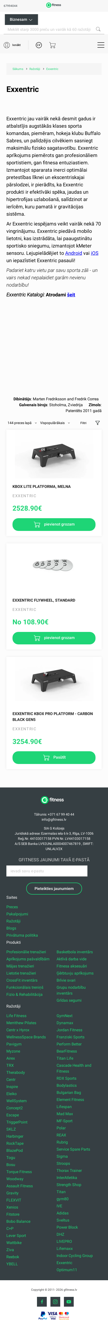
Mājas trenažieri (20, 966)
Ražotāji (13, 921)
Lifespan (64, 1106)
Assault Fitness (19, 1186)
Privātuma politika (22, 935)
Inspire (12, 1086)
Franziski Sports (70, 1037)
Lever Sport (16, 1235)
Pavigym (14, 1044)
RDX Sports (66, 1078)
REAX (61, 1135)
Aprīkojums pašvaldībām (27, 959)
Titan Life (65, 1058)
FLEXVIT (13, 1200)
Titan (61, 1191)
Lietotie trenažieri (21, 973)
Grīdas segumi (69, 1000)
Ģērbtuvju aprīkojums (75, 973)
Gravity (12, 1193)
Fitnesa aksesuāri (72, 966)
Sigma (62, 1156)
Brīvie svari (66, 980)
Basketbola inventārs (75, 952)
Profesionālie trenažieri (26, 952)
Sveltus (63, 1220)
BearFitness (67, 1051)
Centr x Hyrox (17, 1030)
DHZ (60, 1234)
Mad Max (65, 1113)
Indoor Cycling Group (75, 1255)
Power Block (67, 1227)
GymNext (64, 1015)
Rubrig (62, 1142)
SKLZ (11, 1129)
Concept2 (14, 1108)
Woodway (15, 1179)
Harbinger (14, 1136)
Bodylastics (67, 1085)
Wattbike (14, 1242)
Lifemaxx (65, 1248)
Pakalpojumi (17, 914)
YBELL (12, 1264)
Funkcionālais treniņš (24, 987)
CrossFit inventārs (21, 980)
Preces (12, 907)
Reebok (12, 1257)
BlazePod (14, 1150)
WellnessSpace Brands (26, 1037)
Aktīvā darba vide (71, 959)
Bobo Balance (18, 1221)
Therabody (15, 1072)
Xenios (12, 1207)
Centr (10, 1079)
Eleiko (11, 1093)
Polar (61, 1128)
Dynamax (65, 1023)
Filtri (83, 423)
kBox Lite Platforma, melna (41, 486)
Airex (10, 1058)
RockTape (15, 1143)
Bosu (10, 1164)
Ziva (10, 1249)
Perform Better (69, 1044)
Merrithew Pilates (21, 1023)
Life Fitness (16, 1015)
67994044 (10, 6)
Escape (12, 1115)
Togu (10, 1157)
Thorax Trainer (69, 1170)
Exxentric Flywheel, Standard (43, 600)
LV (38, 45)
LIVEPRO (64, 1241)
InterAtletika (67, 1177)
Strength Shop (69, 1184)
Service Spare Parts (73, 1149)
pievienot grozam (59, 524)
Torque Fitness (19, 1171)
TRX (10, 1065)
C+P (9, 1228)
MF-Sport (64, 1121)
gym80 (63, 1199)
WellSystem (16, 1101)
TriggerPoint (16, 1122)
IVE (59, 1206)
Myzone (13, 1051)
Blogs (11, 928)
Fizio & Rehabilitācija (24, 994)
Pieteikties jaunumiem (54, 888)
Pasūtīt (59, 757)
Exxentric (64, 1262)
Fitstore (12, 1214)
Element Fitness (70, 1099)
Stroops (63, 1163)
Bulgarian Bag (69, 1092)
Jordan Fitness (69, 1030)
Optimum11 (67, 1270)
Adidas (63, 1213)
